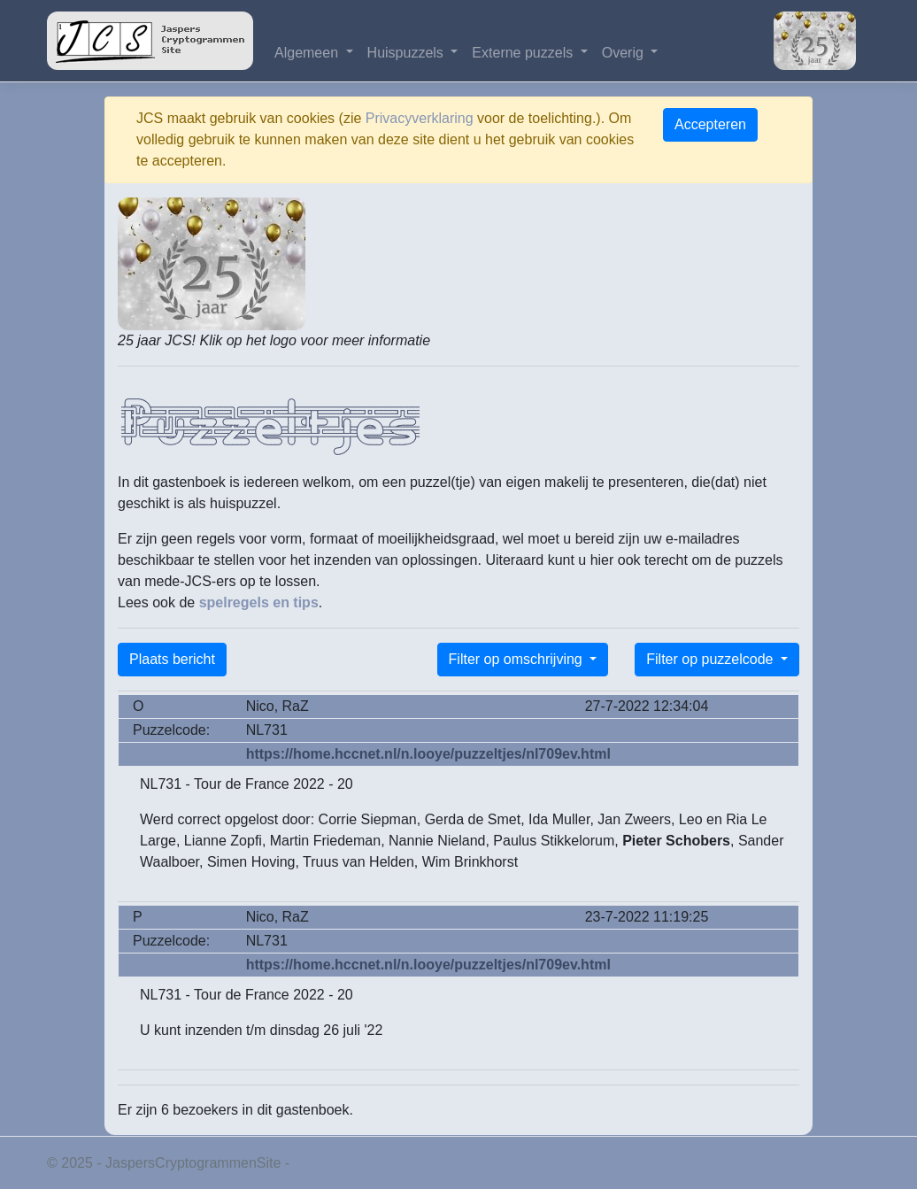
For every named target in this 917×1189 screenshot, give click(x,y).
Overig (625, 52)
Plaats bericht (172, 659)
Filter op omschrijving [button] (518, 659)
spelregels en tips (259, 602)
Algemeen (308, 52)
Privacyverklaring (420, 118)
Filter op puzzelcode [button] (711, 659)
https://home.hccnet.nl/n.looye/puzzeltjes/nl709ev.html (428, 753)
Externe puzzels (524, 52)
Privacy (317, 1162)
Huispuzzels (407, 52)
